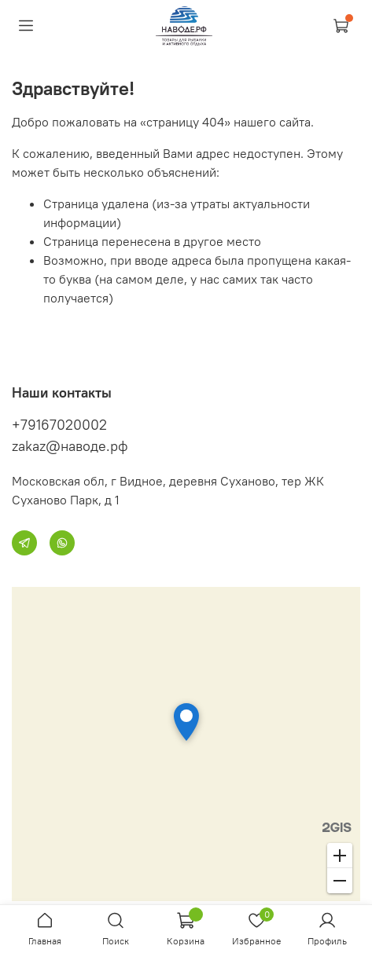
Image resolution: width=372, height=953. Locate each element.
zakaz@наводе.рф (70, 446)
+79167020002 (59, 425)
